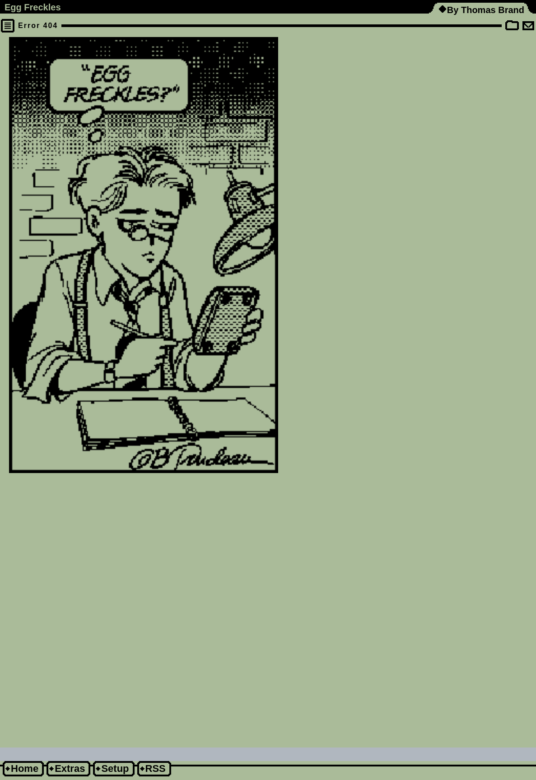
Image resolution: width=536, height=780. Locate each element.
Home (24, 768)
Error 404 (38, 25)
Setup (115, 768)
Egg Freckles (33, 7)
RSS (155, 768)
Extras (70, 768)
